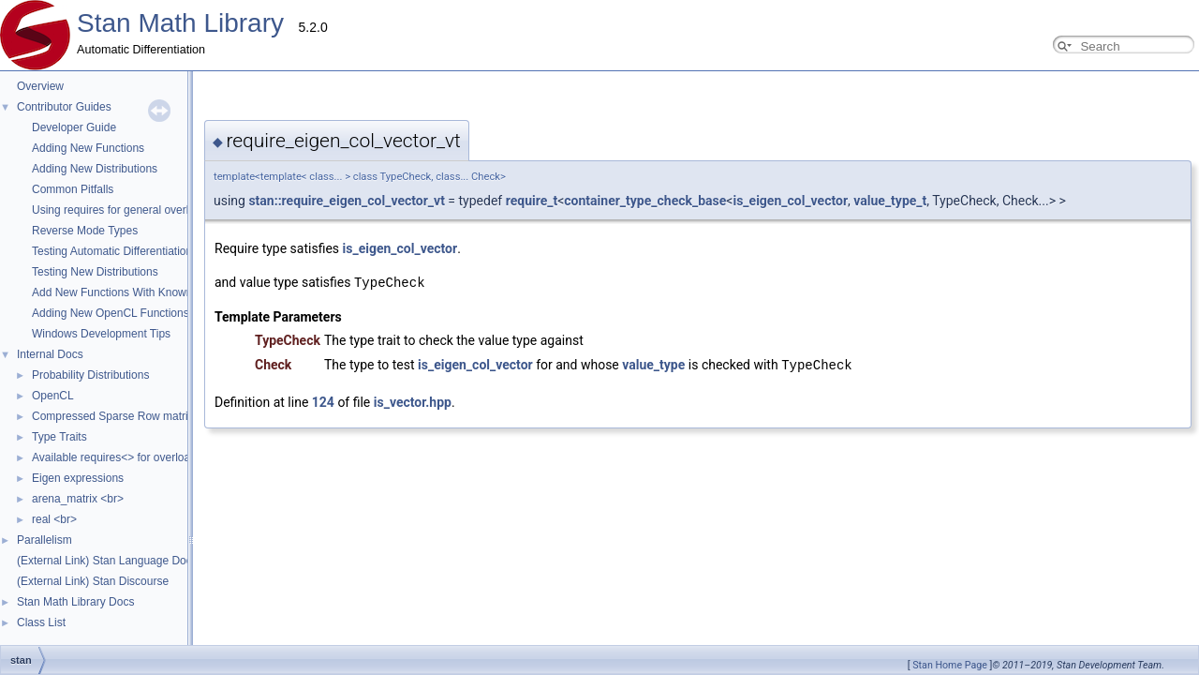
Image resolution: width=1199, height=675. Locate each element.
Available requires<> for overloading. (123, 457)
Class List (41, 622)
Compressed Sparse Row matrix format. (131, 416)
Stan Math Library (180, 23)
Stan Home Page (949, 665)
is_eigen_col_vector (602, 200)
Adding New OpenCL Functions (110, 313)
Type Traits (59, 436)
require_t (344, 200)
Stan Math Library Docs (75, 601)
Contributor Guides (64, 106)
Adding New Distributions (94, 168)
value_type (466, 363)
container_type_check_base (458, 200)
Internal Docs (50, 354)
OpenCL (53, 395)
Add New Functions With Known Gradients (138, 292)
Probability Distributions (90, 375)
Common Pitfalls (72, 189)
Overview (40, 86)
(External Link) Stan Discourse (93, 581)
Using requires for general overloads (122, 210)
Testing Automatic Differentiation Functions (138, 251)
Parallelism (44, 540)
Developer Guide (74, 127)
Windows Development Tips (101, 333)
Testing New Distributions (95, 271)
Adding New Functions (88, 148)
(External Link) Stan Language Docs (107, 560)
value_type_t (702, 200)
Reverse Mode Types (85, 230)
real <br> (54, 519)
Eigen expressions (78, 478)
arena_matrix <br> (78, 498)
